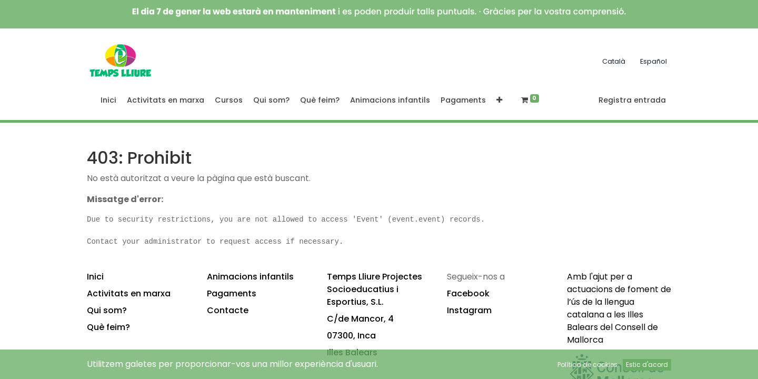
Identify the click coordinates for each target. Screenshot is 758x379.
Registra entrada (632, 100)
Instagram (469, 310)
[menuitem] (108, 100)
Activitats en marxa (129, 293)
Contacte (227, 310)
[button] (499, 100)
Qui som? (107, 310)
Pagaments (231, 293)
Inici (95, 277)
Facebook (468, 293)
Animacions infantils (250, 277)
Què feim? (108, 327)
